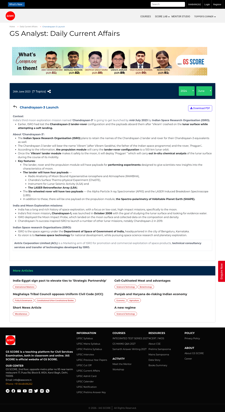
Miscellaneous (21, 314)
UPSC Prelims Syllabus (89, 349)
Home (12, 27)
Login (207, 4)
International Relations (24, 287)
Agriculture (134, 300)
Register (217, 4)
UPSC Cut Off (84, 365)
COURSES (145, 16)
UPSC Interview (85, 354)
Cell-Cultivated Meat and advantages (142, 280)
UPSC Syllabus (85, 338)
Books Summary (157, 365)
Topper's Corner (204, 16)
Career (188, 358)
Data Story (154, 360)
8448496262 (194, 4)
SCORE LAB (162, 16)
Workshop (118, 369)
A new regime (125, 307)
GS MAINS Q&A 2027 (123, 343)
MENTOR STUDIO (180, 16)
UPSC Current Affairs (88, 370)
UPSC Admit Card (87, 376)
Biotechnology (146, 287)
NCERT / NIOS (156, 338)
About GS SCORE (194, 353)
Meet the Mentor (121, 364)
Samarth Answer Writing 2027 (129, 349)
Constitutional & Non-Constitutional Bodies (55, 300)
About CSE (154, 343)
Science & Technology (126, 287)
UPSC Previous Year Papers (92, 360)
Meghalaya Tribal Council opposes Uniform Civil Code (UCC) (58, 294)
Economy (121, 300)
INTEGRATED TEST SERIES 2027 (130, 338)
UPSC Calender (85, 381)
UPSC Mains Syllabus (88, 343)
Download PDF (200, 108)
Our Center (15, 365)
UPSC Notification (87, 387)
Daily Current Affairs (29, 27)
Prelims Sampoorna (159, 349)
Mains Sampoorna (158, 354)
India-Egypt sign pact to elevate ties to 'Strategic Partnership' (60, 280)
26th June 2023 (21, 91)
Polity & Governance (23, 300)
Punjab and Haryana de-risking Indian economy (150, 294)
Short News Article (27, 307)
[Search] (168, 4)
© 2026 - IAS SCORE (100, 408)
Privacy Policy (192, 338)
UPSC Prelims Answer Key (91, 392)
